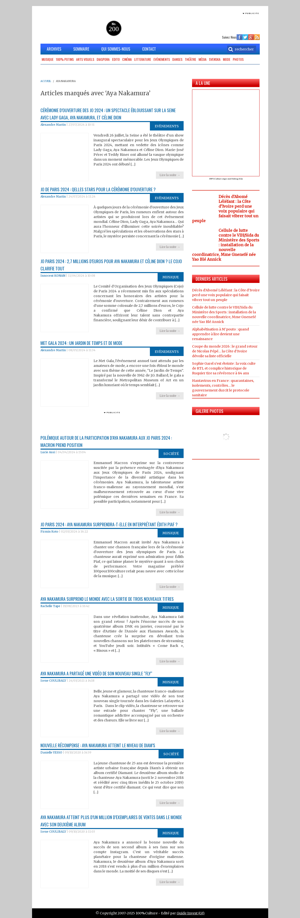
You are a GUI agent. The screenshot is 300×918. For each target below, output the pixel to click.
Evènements (161, 59)
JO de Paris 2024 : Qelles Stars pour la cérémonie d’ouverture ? (98, 189)
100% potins (65, 59)
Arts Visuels (85, 59)
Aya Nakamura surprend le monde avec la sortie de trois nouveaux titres (107, 599)
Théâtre (190, 59)
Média (203, 59)
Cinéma (127, 59)
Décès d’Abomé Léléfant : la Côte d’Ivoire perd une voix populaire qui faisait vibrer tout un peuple (225, 208)
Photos (238, 59)
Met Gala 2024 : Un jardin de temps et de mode (81, 343)
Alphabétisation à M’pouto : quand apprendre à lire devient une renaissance (220, 334)
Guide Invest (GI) (191, 913)
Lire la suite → (170, 175)
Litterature (142, 59)
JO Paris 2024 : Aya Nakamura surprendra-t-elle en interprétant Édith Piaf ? (109, 524)
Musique (47, 59)
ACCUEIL (45, 81)
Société (171, 454)
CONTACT (149, 49)
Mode (226, 59)
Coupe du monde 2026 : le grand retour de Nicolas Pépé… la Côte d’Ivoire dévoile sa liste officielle (225, 351)
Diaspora (103, 59)
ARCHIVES (54, 49)
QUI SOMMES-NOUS (115, 49)
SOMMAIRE (81, 49)
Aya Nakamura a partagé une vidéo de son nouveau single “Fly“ (96, 673)
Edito (116, 59)
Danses (177, 59)
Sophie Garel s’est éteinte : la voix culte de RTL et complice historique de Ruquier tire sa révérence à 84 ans (223, 368)
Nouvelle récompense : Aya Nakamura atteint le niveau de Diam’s (97, 745)
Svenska (214, 59)
